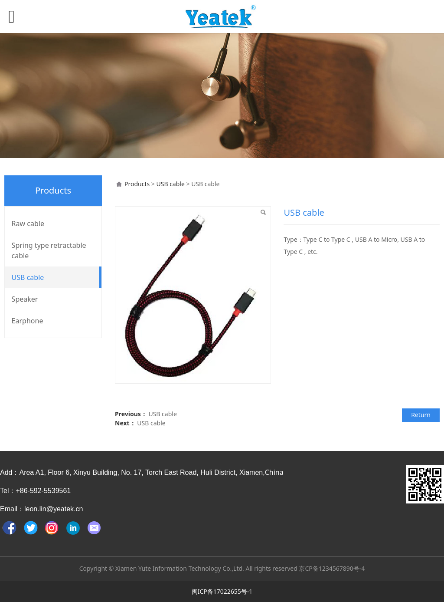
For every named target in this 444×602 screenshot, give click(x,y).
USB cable (28, 277)
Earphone (27, 321)
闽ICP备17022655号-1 (222, 591)
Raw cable (28, 223)
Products (137, 184)
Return (421, 415)
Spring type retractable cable (49, 250)
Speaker (25, 299)
